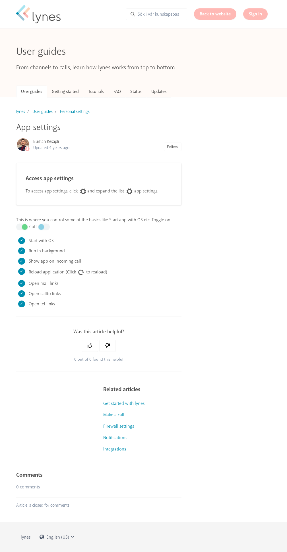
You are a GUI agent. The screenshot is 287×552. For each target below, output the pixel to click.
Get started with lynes (123, 403)
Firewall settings (118, 426)
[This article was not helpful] (107, 346)
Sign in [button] (255, 14)
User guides (31, 91)
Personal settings (75, 111)
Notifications (115, 438)
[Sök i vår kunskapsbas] (156, 14)
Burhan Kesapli (46, 141)
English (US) (57, 537)
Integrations (114, 449)
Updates (158, 91)
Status (136, 91)
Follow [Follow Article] (172, 147)
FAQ (117, 91)
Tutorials (96, 91)
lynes (20, 111)
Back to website (215, 14)
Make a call (113, 415)
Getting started (65, 91)
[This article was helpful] (90, 346)
